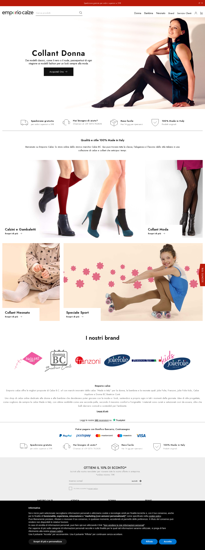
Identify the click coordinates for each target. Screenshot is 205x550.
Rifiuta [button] (149, 541)
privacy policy (93, 488)
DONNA (112, 500)
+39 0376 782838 (93, 123)
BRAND (148, 500)
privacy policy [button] (56, 531)
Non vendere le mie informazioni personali (124, 525)
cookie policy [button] (155, 516)
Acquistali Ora (57, 71)
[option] (102, 63)
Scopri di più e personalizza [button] (47, 541)
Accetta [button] (168, 541)
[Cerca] (59, 12)
